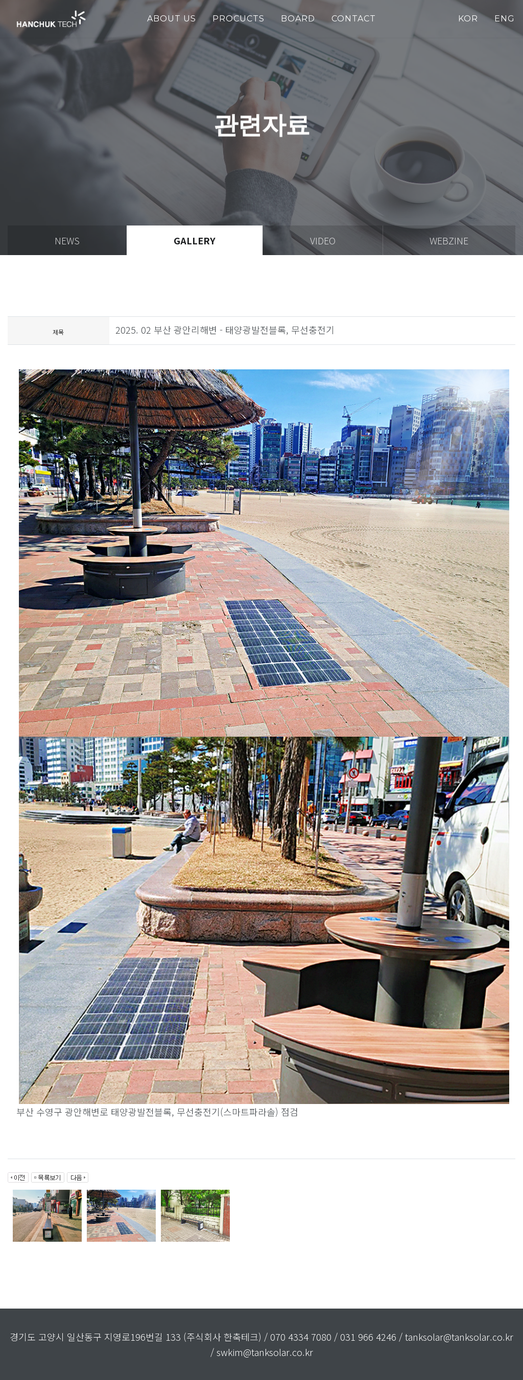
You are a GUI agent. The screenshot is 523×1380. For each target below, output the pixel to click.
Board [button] (298, 18)
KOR (468, 18)
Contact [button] (353, 18)
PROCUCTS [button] (238, 18)
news (67, 240)
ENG (504, 18)
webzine (449, 240)
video (323, 240)
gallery (195, 240)
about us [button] (171, 18)
